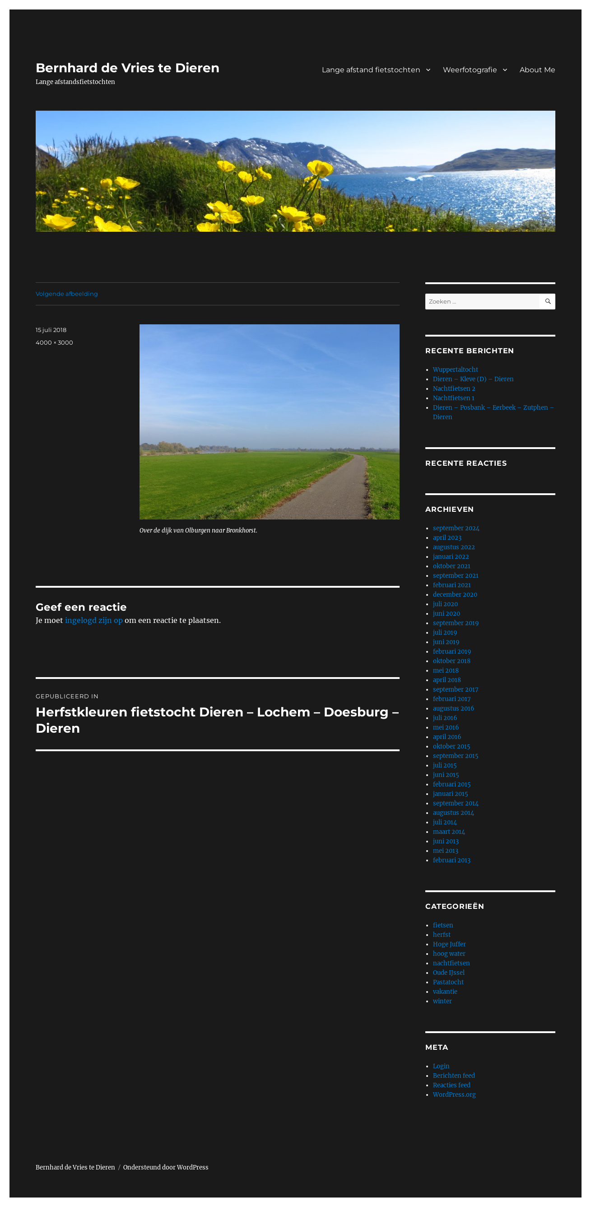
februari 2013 (451, 860)
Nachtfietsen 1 (454, 398)
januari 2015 (450, 794)
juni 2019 (446, 642)
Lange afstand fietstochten (371, 69)
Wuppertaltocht (455, 370)
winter (442, 1001)
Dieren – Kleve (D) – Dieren (473, 379)
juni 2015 (446, 775)
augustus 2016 (454, 708)
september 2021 (456, 576)
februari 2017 (452, 699)
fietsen (443, 925)
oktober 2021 (451, 566)
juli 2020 (445, 604)
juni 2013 (446, 841)
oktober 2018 (451, 661)
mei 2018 (446, 670)
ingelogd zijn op (94, 620)
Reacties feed (451, 1085)
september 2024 (456, 528)
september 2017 (456, 689)
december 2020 (455, 595)
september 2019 (456, 623)
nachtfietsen (451, 963)
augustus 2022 (454, 547)
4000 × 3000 (54, 342)
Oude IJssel (449, 973)
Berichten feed (454, 1076)
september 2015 (456, 756)
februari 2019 (452, 651)
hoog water (449, 954)
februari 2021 (452, 585)
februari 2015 (452, 784)
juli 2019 (445, 632)
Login (441, 1066)
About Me (537, 69)
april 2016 (447, 737)
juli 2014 (445, 822)
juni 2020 (446, 614)
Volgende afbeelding (67, 293)
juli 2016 (445, 718)
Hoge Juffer (449, 944)
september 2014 (456, 803)
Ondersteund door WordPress (166, 1167)
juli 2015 (445, 765)
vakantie (445, 992)
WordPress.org (454, 1095)
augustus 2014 (453, 813)
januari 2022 (451, 557)
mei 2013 (445, 851)
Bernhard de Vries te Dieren (127, 67)
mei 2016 (446, 727)
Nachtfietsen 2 (454, 389)
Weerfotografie (470, 69)
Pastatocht (448, 982)
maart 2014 (449, 832)
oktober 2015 (451, 746)
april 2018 (447, 680)
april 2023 (447, 538)
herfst (442, 935)
